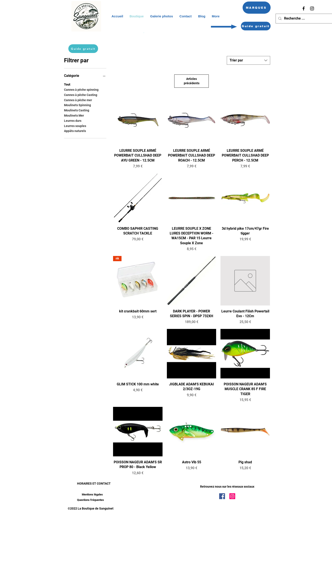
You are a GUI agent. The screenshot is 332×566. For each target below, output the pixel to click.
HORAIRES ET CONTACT (94, 483)
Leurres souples (75, 126)
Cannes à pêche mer (78, 100)
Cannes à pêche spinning (81, 89)
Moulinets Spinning (77, 105)
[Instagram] (312, 8)
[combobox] (248, 60)
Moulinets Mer (74, 115)
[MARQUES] (257, 8)
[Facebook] (303, 8)
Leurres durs (72, 120)
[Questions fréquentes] (90, 500)
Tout (67, 84)
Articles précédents (191, 81)
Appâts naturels (75, 131)
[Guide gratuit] (256, 26)
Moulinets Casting (76, 110)
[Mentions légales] (92, 494)
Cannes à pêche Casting (80, 94)
